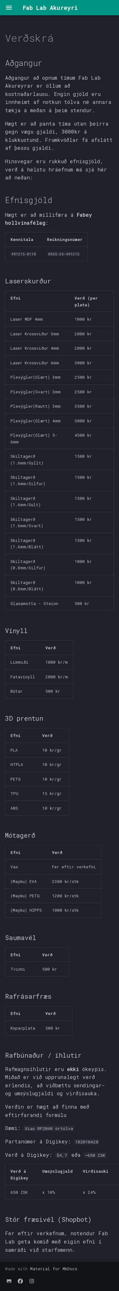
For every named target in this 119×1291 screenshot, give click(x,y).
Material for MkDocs (53, 1268)
